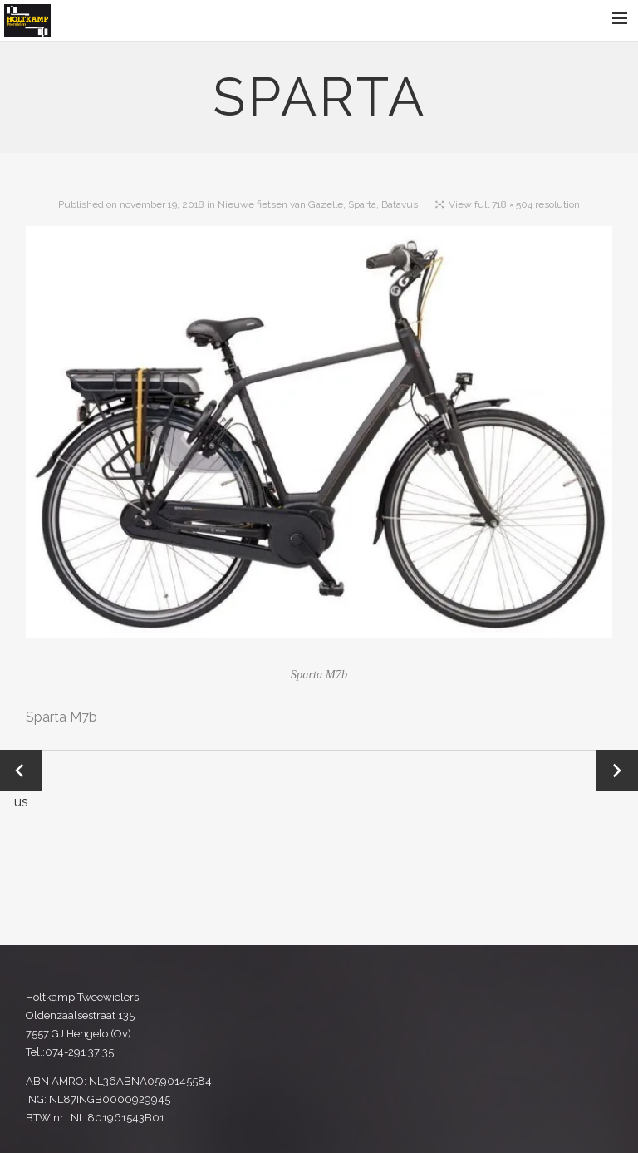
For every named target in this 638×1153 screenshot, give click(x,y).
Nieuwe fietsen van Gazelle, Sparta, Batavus (318, 204)
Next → (617, 770)
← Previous (21, 771)
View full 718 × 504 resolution (514, 204)
